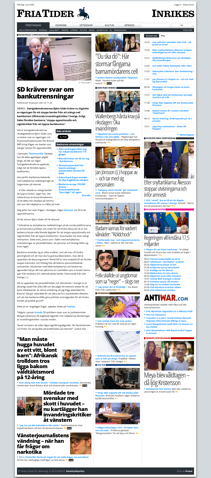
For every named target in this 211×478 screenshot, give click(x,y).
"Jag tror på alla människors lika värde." (39, 425)
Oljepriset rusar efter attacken (165, 276)
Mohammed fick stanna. (158, 388)
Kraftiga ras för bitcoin (161, 270)
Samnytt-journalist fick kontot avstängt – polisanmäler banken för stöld (72, 169)
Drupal (188, 471)
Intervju (43, 30)
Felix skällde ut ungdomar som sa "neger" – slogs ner (117, 278)
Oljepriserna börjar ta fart (163, 264)
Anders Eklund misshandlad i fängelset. (117, 77)
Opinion (129, 25)
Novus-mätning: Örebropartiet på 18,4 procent (172, 119)
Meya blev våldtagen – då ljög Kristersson (167, 378)
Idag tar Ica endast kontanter (165, 284)
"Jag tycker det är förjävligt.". (112, 287)
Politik (83, 30)
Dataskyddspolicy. (75, 471)
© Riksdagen (85, 82)
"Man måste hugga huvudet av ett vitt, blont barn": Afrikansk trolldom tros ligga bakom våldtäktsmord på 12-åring (37, 358)
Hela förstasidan (28, 30)
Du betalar (102, 30)
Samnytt (69, 210)
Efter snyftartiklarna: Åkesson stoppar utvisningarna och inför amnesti (172, 51)
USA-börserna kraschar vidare (165, 287)
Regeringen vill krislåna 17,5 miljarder (166, 240)
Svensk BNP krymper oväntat (165, 278)
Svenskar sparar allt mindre (164, 281)
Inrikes (64, 30)
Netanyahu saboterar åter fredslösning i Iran (172, 72)
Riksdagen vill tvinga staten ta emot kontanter (170, 88)
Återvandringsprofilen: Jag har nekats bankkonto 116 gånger (72, 151)
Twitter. (71, 306)
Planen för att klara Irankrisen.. (162, 249)
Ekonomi (61, 25)
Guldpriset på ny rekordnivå (164, 267)
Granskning (120, 30)
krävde (39, 312)
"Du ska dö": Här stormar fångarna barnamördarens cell (116, 63)
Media (92, 30)
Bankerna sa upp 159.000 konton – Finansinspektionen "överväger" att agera (72, 188)
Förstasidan (33, 25)
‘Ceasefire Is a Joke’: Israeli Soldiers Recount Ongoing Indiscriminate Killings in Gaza (168, 319)
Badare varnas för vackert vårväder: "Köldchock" (170, 111)
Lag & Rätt (54, 30)
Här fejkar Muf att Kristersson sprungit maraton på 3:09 (172, 96)
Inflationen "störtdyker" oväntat (167, 261)
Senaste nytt (152, 35)
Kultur (109, 25)
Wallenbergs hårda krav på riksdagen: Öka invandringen (171, 59)
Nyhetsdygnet (187, 134)
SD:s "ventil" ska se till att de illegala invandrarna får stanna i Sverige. (164, 202)
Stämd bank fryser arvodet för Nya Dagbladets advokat (73, 178)
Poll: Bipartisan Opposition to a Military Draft (169, 311)
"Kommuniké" (36, 153)
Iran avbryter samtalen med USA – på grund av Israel (171, 43)
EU (111, 30)
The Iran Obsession (156, 314)
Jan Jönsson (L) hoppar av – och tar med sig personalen (172, 80)
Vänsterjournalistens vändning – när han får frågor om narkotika (43, 443)
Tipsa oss (187, 30)
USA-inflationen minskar (162, 290)
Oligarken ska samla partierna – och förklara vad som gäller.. (114, 135)
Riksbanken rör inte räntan (164, 273)
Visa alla (86, 195)
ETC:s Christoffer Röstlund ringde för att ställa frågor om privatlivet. (54, 457)
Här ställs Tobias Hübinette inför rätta (172, 65)
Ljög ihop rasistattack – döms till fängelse (169, 127)
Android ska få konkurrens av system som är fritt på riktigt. (115, 357)
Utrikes (74, 30)
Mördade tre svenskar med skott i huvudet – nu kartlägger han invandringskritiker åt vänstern (67, 406)
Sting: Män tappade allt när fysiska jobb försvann (172, 104)
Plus (163, 36)
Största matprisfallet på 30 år (165, 259)
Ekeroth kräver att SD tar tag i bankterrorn (74, 160)
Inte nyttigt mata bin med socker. (114, 321)
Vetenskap (86, 25)
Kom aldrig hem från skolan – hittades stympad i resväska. (49, 382)
